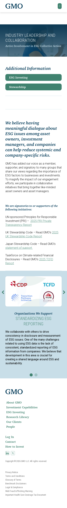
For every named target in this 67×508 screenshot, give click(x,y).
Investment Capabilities (22, 407)
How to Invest (14, 446)
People (10, 426)
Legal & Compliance (14, 487)
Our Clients (13, 422)
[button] (60, 6)
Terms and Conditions (15, 476)
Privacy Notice (11, 472)
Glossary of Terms (13, 480)
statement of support (19, 248)
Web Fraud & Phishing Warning (19, 491)
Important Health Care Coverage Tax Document (25, 495)
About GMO (14, 402)
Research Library (17, 417)
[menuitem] (33, 402)
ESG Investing (18, 77)
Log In (9, 437)
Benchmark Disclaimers (15, 483)
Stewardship (17, 87)
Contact (10, 441)
